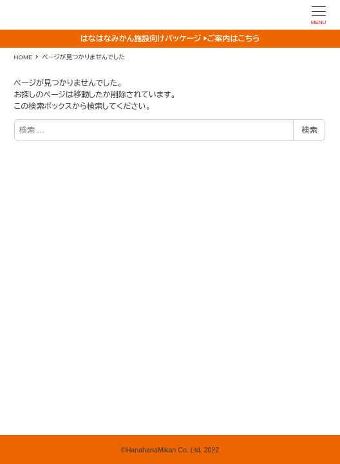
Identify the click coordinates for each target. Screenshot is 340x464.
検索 (309, 130)
